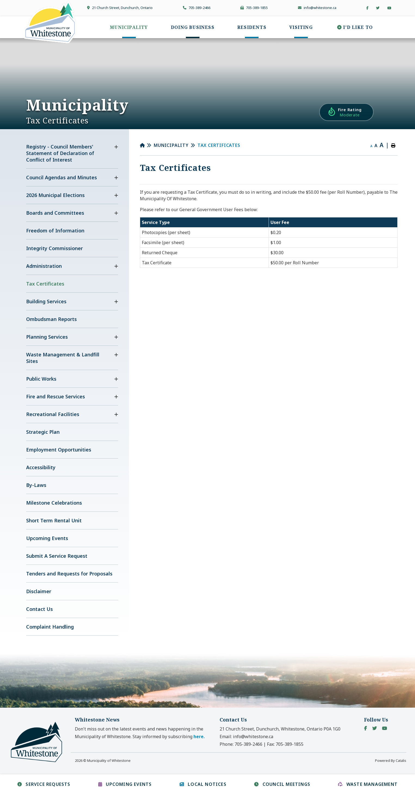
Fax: (285, 744)
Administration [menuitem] (44, 266)
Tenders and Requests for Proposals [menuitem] (69, 573)
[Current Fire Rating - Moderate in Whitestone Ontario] (346, 112)
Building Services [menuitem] (46, 301)
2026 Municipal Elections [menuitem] (55, 195)
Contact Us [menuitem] (39, 609)
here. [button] (199, 737)
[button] (116, 147)
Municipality (171, 145)
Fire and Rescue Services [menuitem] (55, 396)
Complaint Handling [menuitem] (50, 626)
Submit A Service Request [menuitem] (56, 556)
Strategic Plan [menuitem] (43, 432)
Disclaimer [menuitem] (38, 591)
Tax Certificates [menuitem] (45, 283)
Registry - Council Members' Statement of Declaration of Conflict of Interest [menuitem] (60, 153)
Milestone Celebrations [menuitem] (54, 502)
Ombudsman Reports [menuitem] (51, 319)
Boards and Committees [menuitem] (55, 213)
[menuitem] (129, 27)
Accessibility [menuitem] (41, 467)
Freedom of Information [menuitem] (55, 230)
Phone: (241, 744)
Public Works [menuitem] (41, 378)
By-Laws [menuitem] (36, 485)
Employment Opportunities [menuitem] (58, 449)
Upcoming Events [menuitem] (47, 538)
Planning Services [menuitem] (47, 337)
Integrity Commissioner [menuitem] (54, 248)
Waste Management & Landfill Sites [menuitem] (62, 357)
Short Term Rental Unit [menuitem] (54, 520)
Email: (246, 737)
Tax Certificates (219, 145)
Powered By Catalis (390, 760)
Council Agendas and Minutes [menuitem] (61, 177)
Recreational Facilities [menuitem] (52, 414)
